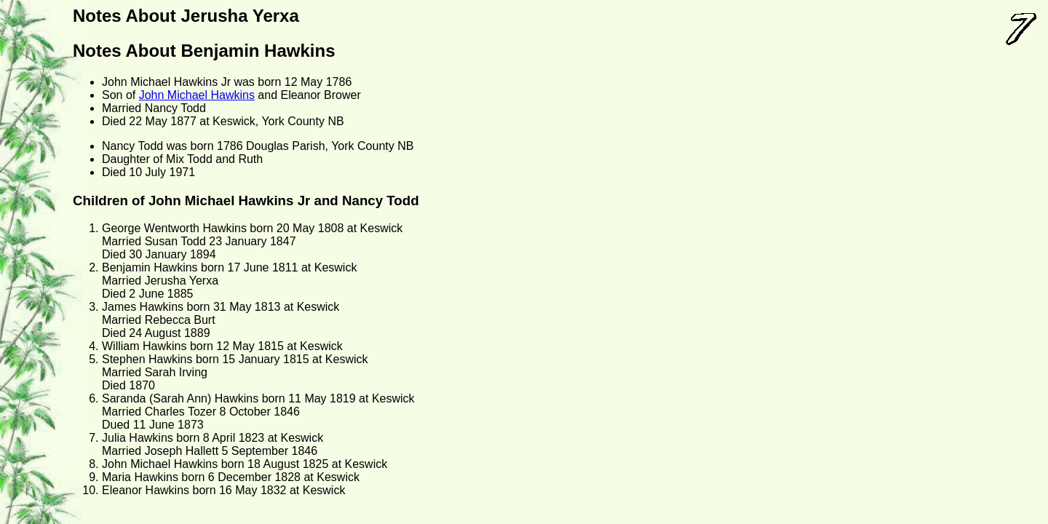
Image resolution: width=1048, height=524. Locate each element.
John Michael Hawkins (197, 95)
